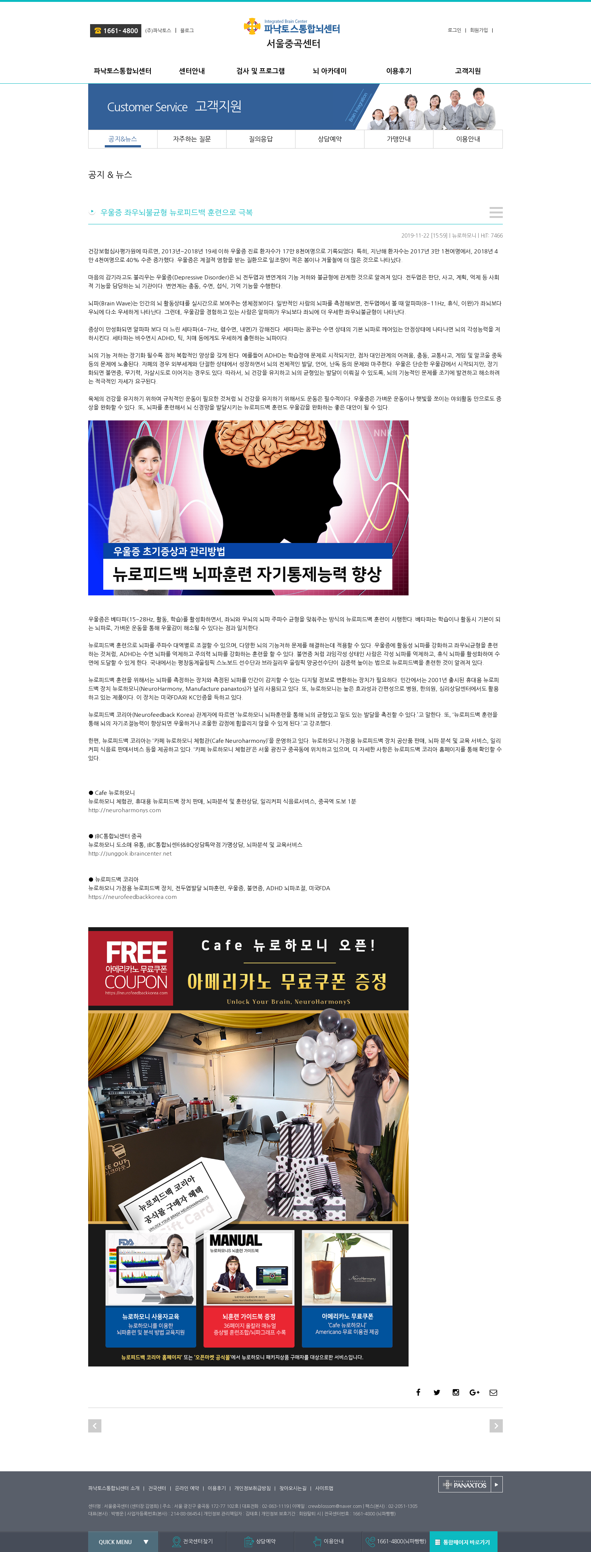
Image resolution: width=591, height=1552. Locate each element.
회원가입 (479, 30)
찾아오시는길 (292, 1488)
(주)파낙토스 (158, 30)
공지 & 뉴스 (110, 174)
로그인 (454, 30)
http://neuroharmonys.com (124, 810)
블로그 (187, 30)
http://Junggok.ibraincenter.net (129, 853)
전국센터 (157, 1488)
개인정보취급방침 (252, 1488)
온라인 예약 (187, 1488)
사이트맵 (324, 1488)
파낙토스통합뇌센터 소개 (113, 1488)
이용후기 (217, 1488)
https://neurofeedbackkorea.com (132, 897)
